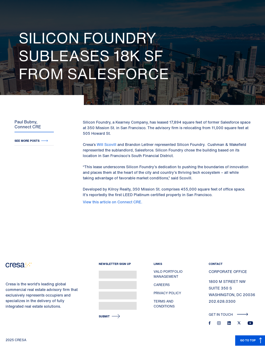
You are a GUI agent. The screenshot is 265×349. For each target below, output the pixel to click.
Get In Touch (228, 314)
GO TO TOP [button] (248, 340)
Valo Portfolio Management (168, 274)
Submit (104, 316)
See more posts (27, 140)
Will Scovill (107, 144)
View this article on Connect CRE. (113, 202)
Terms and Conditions (164, 304)
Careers (162, 284)
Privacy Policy (167, 293)
